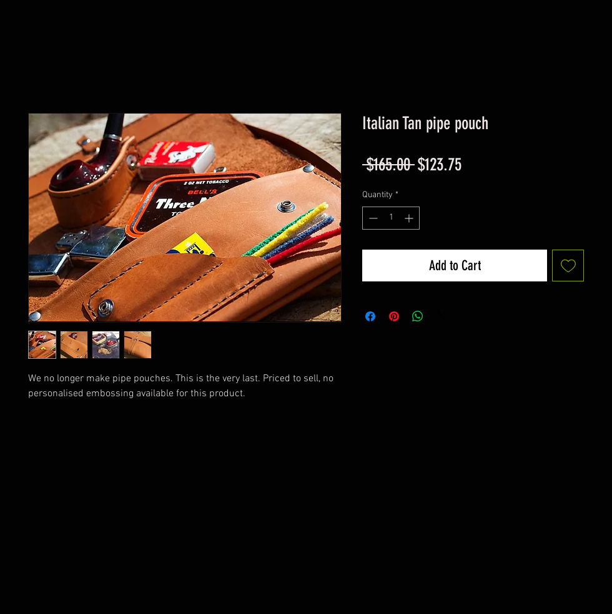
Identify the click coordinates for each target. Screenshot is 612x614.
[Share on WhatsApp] (417, 316)
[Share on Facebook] (370, 316)
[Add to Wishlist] (568, 265)
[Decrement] (372, 218)
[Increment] (410, 218)
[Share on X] (441, 316)
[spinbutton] (391, 218)
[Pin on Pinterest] (394, 316)
